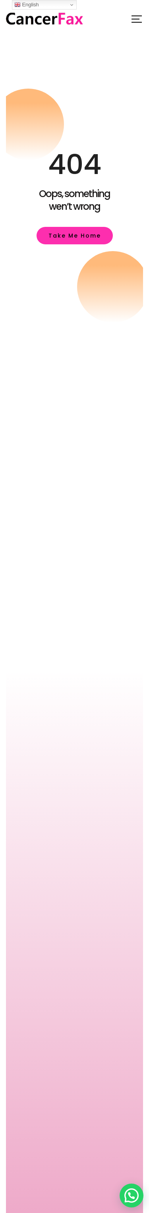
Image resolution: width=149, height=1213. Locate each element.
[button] (131, 1195)
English (26, 5)
